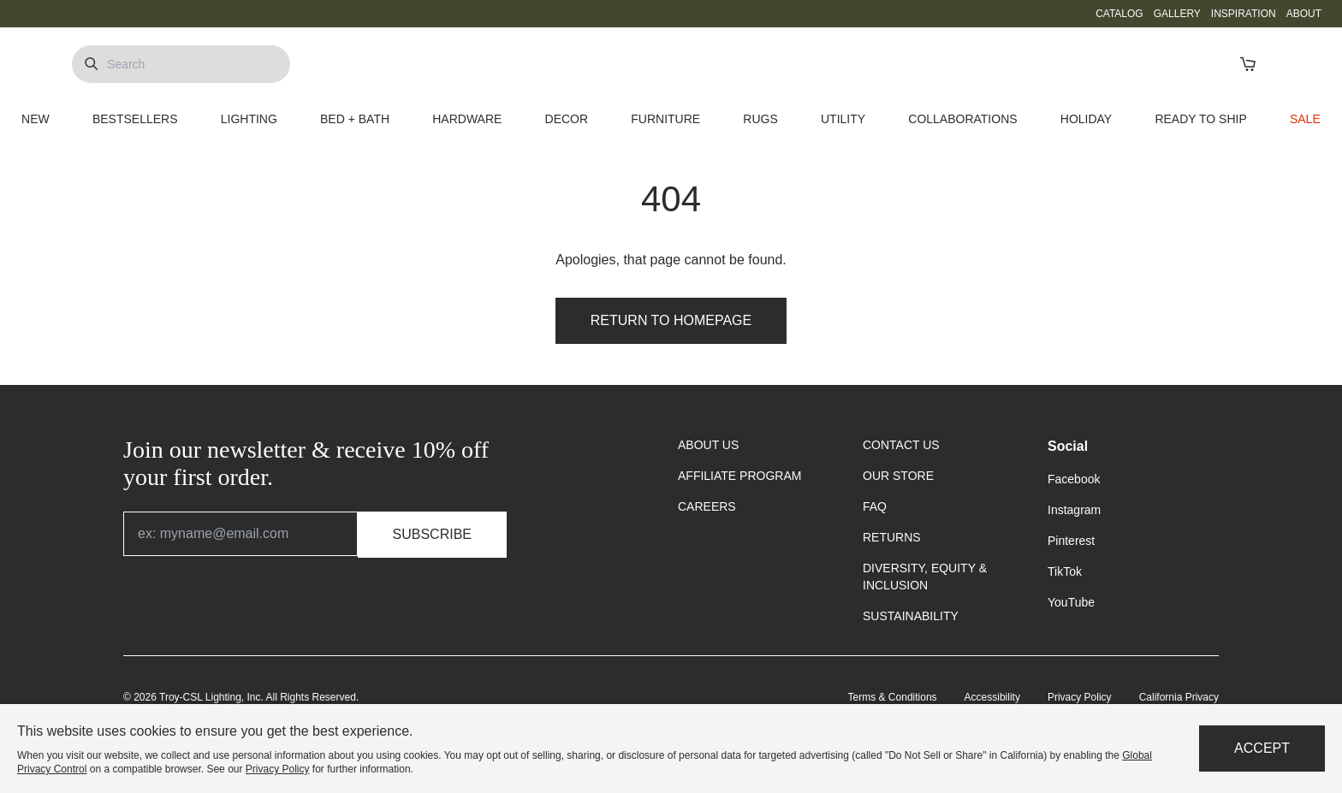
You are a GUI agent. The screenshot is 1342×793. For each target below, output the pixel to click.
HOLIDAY (1086, 119)
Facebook (1074, 479)
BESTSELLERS (135, 119)
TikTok (1065, 571)
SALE (1305, 119)
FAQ (875, 506)
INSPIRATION (1243, 14)
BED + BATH (354, 119)
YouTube (1071, 602)
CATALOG (1119, 14)
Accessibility (992, 697)
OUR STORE (898, 475)
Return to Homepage (671, 320)
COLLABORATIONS (962, 119)
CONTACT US (901, 445)
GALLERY (1177, 14)
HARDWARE (467, 119)
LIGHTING (249, 119)
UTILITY (843, 119)
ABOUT (1303, 14)
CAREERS (707, 506)
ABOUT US (708, 445)
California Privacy (1179, 697)
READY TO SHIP (1200, 119)
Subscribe (432, 534)
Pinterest (1071, 540)
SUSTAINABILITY (911, 616)
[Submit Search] (91, 64)
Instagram (1074, 510)
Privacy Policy (1080, 697)
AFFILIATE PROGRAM (739, 475)
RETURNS (892, 537)
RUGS (760, 119)
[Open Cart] (1247, 63)
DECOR (567, 119)
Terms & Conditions (892, 697)
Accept (1262, 748)
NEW (35, 119)
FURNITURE (665, 119)
